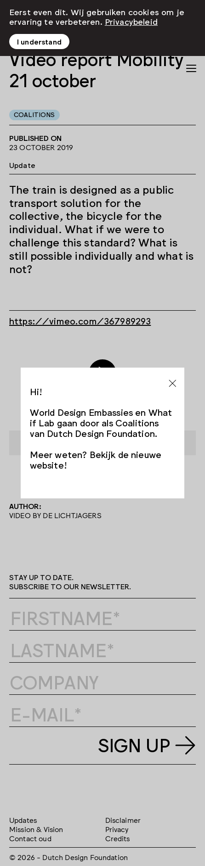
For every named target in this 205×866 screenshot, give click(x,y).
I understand (39, 41)
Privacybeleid (131, 21)
